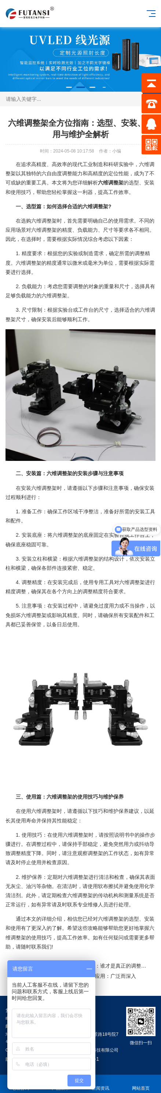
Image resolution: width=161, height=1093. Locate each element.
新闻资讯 (101, 1084)
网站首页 (141, 1084)
